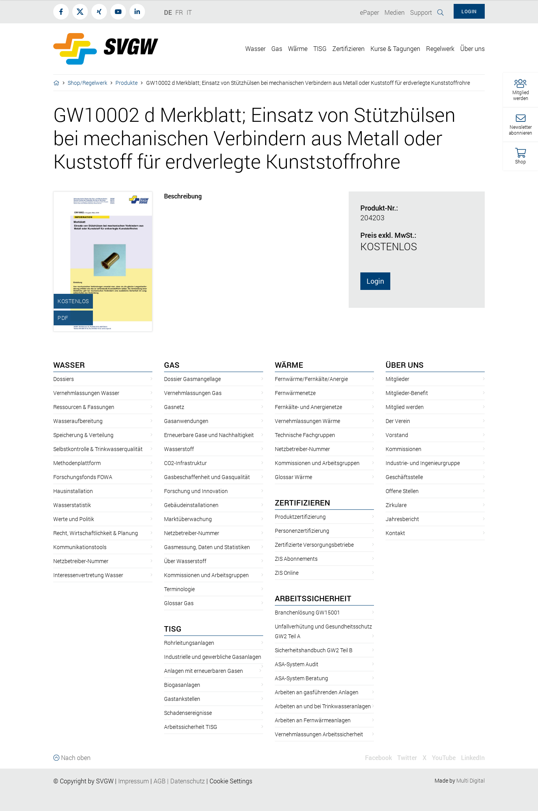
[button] (520, 90)
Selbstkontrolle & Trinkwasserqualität (98, 449)
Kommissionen (403, 449)
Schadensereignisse (188, 712)
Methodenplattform (77, 463)
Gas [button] (276, 48)
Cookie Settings (231, 781)
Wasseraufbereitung (78, 421)
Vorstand (397, 435)
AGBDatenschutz (179, 781)
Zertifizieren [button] (348, 48)
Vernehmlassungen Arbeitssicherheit (319, 734)
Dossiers (63, 379)
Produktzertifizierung (300, 516)
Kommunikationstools (80, 547)
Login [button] (469, 11)
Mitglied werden (405, 407)
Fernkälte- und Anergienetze (308, 407)
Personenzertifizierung (302, 530)
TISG (173, 628)
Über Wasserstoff (185, 561)
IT (189, 12)
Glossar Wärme (293, 477)
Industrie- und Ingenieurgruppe (423, 463)
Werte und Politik (73, 519)
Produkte (126, 82)
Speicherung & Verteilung (83, 435)
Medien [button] (394, 12)
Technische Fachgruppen (305, 435)
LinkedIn (473, 757)
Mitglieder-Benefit (407, 393)
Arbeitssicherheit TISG (190, 726)
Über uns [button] (472, 48)
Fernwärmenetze (295, 393)
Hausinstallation (73, 491)
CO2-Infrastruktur (185, 463)
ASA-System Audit (296, 664)
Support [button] (421, 12)
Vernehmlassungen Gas (193, 393)
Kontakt (395, 533)
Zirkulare (396, 505)
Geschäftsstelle (404, 477)
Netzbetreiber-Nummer (80, 561)
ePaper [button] (369, 12)
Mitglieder (397, 379)
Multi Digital (470, 780)
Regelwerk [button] (440, 48)
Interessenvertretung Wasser (88, 575)
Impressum (133, 781)
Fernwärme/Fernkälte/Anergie (311, 379)
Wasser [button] (255, 48)
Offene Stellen (402, 491)
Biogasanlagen (182, 684)
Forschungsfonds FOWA (82, 477)
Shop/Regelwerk (87, 82)
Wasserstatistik (72, 505)
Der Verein (398, 421)
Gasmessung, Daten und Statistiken (207, 547)
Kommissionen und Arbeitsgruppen (206, 575)
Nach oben (72, 757)
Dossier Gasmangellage (192, 379)
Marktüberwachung (188, 519)
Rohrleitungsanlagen (189, 642)
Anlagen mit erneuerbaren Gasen (203, 670)
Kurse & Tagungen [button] (395, 48)
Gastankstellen (182, 698)
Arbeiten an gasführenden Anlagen (316, 692)
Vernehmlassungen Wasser (86, 393)
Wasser (69, 365)
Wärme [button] (297, 48)
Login (375, 281)
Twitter (407, 757)
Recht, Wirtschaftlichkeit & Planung (95, 533)
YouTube (444, 757)
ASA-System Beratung (301, 678)
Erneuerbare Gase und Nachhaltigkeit (209, 435)
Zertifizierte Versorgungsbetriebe (314, 544)
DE (168, 12)
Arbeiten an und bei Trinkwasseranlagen (323, 706)
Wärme (289, 365)
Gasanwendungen (186, 421)
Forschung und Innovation (196, 491)
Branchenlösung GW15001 (307, 612)
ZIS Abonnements (296, 558)
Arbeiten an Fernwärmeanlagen (313, 720)
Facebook (378, 757)
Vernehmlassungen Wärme (307, 421)
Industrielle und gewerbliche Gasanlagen (212, 656)
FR (179, 12)
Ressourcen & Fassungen (83, 407)
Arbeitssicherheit (313, 598)
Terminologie (179, 589)
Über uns (405, 365)
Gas (172, 365)
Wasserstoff (179, 449)
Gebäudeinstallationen (191, 505)
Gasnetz (174, 407)
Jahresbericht (402, 519)
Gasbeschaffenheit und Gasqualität (207, 477)
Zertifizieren (302, 502)
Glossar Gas (179, 603)
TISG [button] (320, 48)
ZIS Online (287, 572)
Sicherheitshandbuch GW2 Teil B (314, 650)
